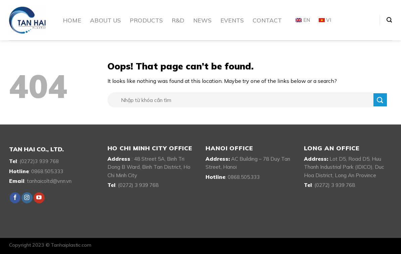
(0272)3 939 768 (39, 161)
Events (232, 20)
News (202, 20)
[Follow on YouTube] (39, 197)
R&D (178, 20)
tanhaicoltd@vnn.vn (49, 181)
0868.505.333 (47, 171)
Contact (267, 20)
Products (146, 20)
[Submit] (380, 99)
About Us (105, 20)
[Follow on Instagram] (27, 197)
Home (72, 20)
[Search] (389, 20)
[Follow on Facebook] (15, 197)
